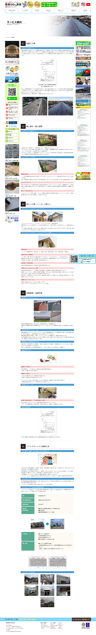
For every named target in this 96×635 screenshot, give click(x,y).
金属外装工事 (52, 628)
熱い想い (42, 628)
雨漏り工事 (52, 624)
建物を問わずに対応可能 (45, 626)
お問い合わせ (60, 628)
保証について (61, 11)
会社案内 (85, 11)
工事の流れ (48, 11)
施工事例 (37, 11)
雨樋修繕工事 (52, 626)
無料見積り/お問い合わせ (88, 259)
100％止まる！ (43, 624)
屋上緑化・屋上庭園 (54, 625)
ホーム (6, 37)
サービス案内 (25, 11)
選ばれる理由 (12, 11)
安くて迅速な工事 (44, 625)
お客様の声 (73, 11)
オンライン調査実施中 (88, 261)
